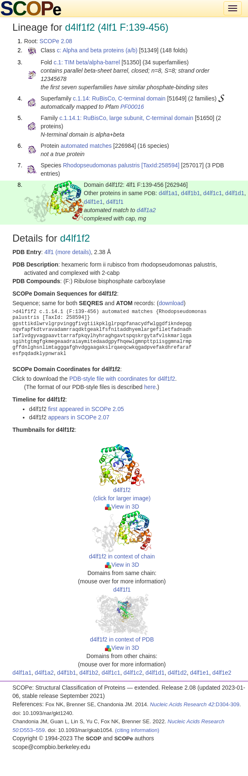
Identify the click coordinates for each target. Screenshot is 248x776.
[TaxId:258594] (160, 165)
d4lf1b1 (190, 193)
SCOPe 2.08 (55, 41)
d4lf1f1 (115, 201)
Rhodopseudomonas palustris (101, 165)
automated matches (86, 145)
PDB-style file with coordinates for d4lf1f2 (122, 378)
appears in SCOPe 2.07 (78, 417)
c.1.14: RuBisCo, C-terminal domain (119, 98)
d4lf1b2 (88, 672)
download (171, 303)
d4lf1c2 (133, 672)
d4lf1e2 (221, 672)
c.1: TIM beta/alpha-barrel (86, 62)
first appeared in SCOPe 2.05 (86, 409)
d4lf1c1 (212, 193)
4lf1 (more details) (67, 252)
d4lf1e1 (93, 201)
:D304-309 (195, 704)
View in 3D (122, 506)
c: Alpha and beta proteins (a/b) (97, 50)
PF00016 (132, 106)
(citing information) (137, 730)
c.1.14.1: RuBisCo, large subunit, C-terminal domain (126, 118)
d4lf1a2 (146, 210)
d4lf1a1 (168, 193)
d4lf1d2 (177, 672)
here (150, 387)
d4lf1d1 (234, 193)
